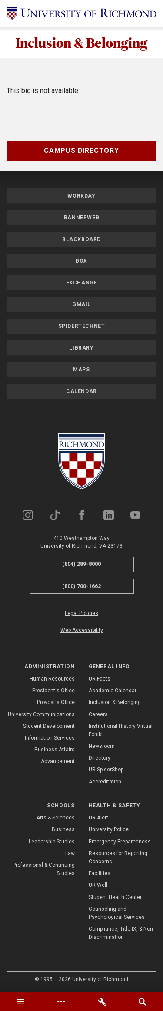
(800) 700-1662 (81, 586)
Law (70, 853)
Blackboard (81, 239)
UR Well (98, 885)
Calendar (81, 391)
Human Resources (52, 679)
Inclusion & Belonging (81, 42)
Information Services (50, 738)
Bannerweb (81, 218)
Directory (99, 758)
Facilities (99, 873)
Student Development (49, 726)
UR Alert (98, 818)
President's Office (53, 690)
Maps (81, 370)
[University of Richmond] (81, 13)
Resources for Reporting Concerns (118, 857)
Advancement (58, 761)
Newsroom (102, 746)
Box (81, 261)
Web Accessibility (81, 630)
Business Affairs (54, 750)
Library (81, 348)
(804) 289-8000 (81, 564)
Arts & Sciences (56, 818)
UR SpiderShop (106, 770)
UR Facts (99, 679)
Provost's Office (56, 702)
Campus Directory (81, 150)
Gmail (81, 304)
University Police (109, 829)
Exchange (81, 283)
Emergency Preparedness (120, 842)
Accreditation (105, 782)
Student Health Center (115, 897)
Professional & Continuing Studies (44, 869)
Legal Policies (81, 613)
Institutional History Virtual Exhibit (121, 730)
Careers (98, 714)
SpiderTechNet (81, 326)
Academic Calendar (112, 690)
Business (63, 829)
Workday (81, 196)
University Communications (41, 714)
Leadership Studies (52, 842)
